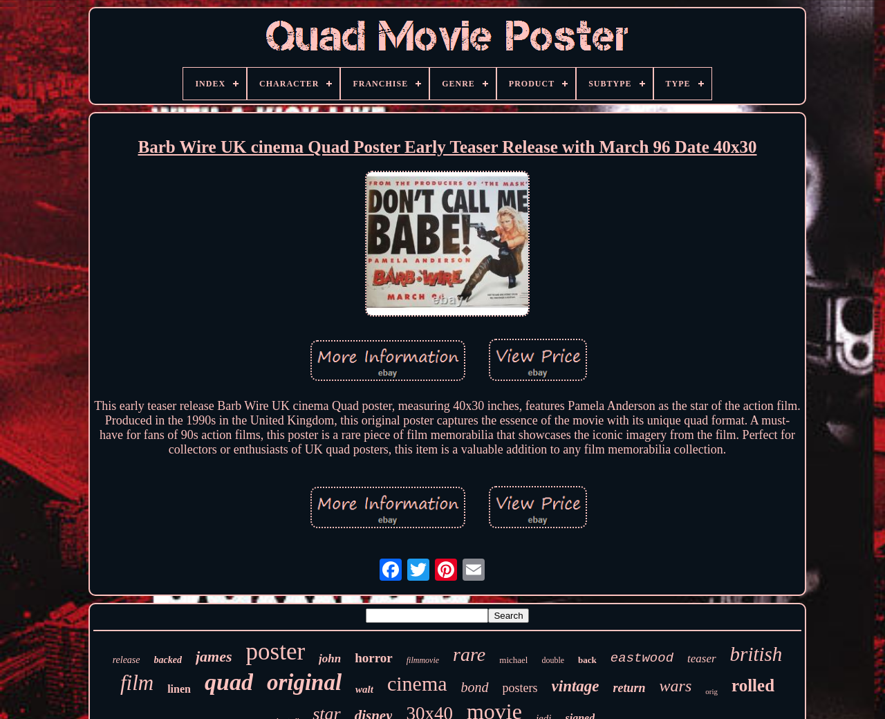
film (136, 683)
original (304, 682)
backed (168, 660)
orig (711, 691)
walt (364, 689)
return (629, 688)
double (552, 660)
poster (276, 651)
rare (469, 654)
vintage (575, 686)
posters (520, 688)
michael (513, 660)
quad (229, 682)
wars (676, 686)
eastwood (642, 658)
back (587, 660)
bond (475, 687)
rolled (753, 685)
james (214, 656)
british (756, 654)
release (126, 660)
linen (179, 689)
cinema (417, 683)
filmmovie (423, 660)
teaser (701, 658)
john (330, 658)
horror (374, 658)
